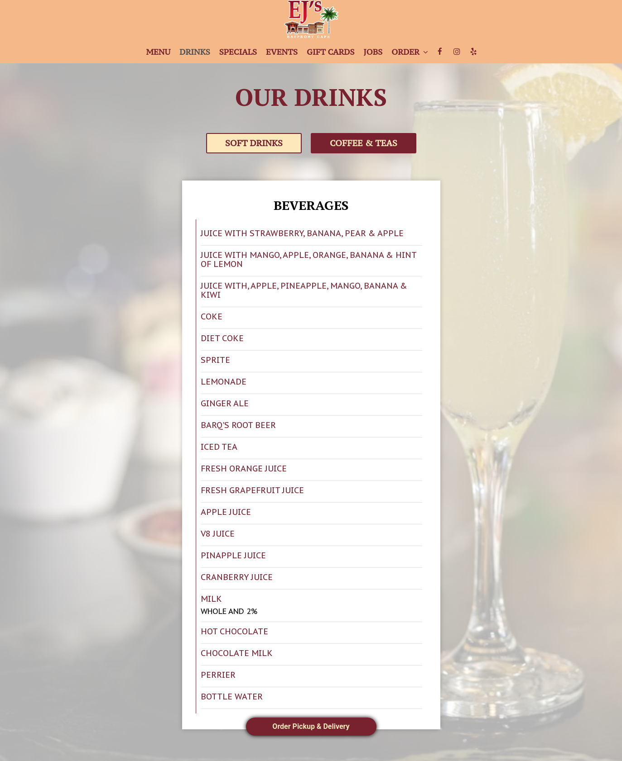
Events (282, 52)
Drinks (194, 52)
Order (409, 52)
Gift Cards (330, 52)
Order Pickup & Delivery (310, 726)
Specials (238, 52)
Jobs (372, 52)
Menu (158, 52)
